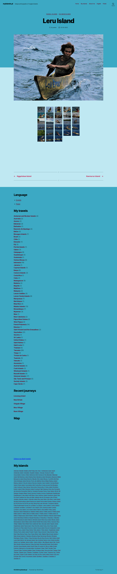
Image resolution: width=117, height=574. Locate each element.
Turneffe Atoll (52, 479)
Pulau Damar (26, 487)
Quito (40, 534)
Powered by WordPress (36, 570)
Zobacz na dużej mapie (22, 459)
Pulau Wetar (34, 534)
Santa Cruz (17, 542)
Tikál (59, 550)
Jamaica (17, 265)
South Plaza (34, 546)
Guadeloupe (18, 255)
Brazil (16, 237)
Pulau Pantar (29, 530)
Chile (16, 239)
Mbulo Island (55, 519)
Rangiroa (28, 536)
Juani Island (56, 499)
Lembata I (22, 507)
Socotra (17, 335)
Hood (17, 497)
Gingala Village (19, 404)
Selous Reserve (25, 544)
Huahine (21, 497)
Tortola (41, 552)
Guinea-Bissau (19, 260)
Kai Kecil (16, 501)
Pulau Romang (33, 538)
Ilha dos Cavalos (37, 483)
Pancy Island (22, 530)
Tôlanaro (29, 552)
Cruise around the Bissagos (50, 485)
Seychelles (18, 332)
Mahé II (31, 515)
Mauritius (17, 304)
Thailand (17, 348)
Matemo (26, 517)
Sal (25, 540)
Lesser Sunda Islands (22, 296)
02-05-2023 (64, 27)
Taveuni (16, 550)
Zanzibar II (46, 556)
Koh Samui (34, 503)
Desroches (34, 487)
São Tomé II (22, 556)
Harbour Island (42, 495)
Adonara (16, 471)
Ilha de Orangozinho (51, 528)
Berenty (29, 479)
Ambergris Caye (46, 471)
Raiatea (44, 534)
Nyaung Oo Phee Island (21, 528)
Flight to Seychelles (42, 509)
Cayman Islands (20, 268)
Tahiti (46, 548)
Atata (27, 475)
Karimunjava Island (24, 501)
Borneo (28, 481)
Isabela (37, 497)
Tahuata (50, 548)
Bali (19, 477)
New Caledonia (19, 317)
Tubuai (22, 554)
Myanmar (17, 312)
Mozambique (18, 309)
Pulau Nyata (53, 526)
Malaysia (17, 291)
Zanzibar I (39, 556)
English (99, 3)
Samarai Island (30, 540)
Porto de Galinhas (36, 481)
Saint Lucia (18, 345)
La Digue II (33, 505)
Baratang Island (41, 477)
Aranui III (47, 473)
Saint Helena (18, 343)
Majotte (17, 286)
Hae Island (25, 495)
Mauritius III (37, 517)
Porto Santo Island (23, 532)
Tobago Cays (22, 552)
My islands (84, 3)
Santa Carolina (55, 540)
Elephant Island (29, 489)
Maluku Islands (19, 306)
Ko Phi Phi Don (18, 503)
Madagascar (18, 281)
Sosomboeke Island (24, 546)
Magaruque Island (23, 515)
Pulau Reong (20, 534)
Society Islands (19, 381)
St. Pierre (46, 546)
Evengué (37, 489)
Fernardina (24, 491)
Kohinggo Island (21, 481)
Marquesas (18, 299)
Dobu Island (48, 487)
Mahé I (36, 515)
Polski (104, 3)
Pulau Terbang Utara (38, 550)
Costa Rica (18, 275)
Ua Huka (34, 554)
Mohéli (38, 522)
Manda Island (53, 515)
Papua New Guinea (21, 319)
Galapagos (18, 252)
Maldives (17, 288)
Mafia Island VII (53, 513)
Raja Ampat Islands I (52, 534)
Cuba (16, 278)
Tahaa (42, 548)
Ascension (18, 363)
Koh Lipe (39, 503)
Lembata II (29, 507)
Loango (54, 507)
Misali (34, 522)
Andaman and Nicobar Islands (25, 216)
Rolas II (22, 538)
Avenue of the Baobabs (45, 475)
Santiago (22, 542)
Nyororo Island (32, 528)
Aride (52, 473)
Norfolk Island (39, 526)
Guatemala (18, 257)
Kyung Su (27, 505)
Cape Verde (18, 384)
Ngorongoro (27, 526)
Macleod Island (18, 511)
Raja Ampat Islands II (20, 536)
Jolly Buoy (50, 499)
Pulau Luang (52, 509)
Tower (45, 552)
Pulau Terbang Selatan (25, 550)
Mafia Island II (40, 511)
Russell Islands (51, 14)
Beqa (25, 479)
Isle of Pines (53, 497)
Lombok (16, 509)
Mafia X (16, 515)
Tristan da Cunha (20, 355)
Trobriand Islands (53, 503)
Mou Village (18, 408)
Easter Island (17, 489)
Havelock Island (52, 495)
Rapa (38, 536)
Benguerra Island (19, 479)
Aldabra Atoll (27, 471)
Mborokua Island (46, 519)
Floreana (40, 491)
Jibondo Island (33, 499)
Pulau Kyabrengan (19, 505)
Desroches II (41, 487)
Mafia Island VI (44, 513)
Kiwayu (50, 501)
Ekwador (17, 242)
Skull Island (54, 544)
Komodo (45, 503)
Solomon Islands (65, 14)
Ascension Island (31, 556)
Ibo (25, 497)
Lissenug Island (19, 396)
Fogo (48, 491)
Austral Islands (19, 366)
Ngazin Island (54, 524)
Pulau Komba (50, 532)
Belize (16, 231)
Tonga (16, 353)
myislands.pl (8, 4)
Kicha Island (43, 501)
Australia (17, 219)
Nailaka (20, 524)
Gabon (16, 250)
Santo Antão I (30, 542)
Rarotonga (43, 536)
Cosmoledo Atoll (30, 485)
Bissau (46, 479)
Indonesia (17, 262)
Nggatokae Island (19, 526)
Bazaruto (54, 477)
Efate (23, 489)
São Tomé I (56, 542)
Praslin (31, 532)
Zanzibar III (52, 556)
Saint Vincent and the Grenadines (26, 330)
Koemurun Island (35, 501)
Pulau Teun (27, 534)
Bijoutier (34, 479)
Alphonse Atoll (33, 475)
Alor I (39, 471)
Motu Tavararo (52, 522)
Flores (45, 491)
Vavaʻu (52, 554)
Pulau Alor (35, 471)
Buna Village (18, 411)
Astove (23, 475)
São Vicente (17, 544)
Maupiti (31, 517)
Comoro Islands (19, 273)
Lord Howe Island (31, 509)
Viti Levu (56, 554)
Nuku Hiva (47, 526)
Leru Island (35, 507)
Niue (15, 314)
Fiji (15, 244)
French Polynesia (20, 324)
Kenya (16, 270)
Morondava (44, 522)
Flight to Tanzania (33, 491)
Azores (16, 221)
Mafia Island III (48, 511)
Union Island (46, 554)
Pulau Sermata (35, 544)
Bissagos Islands (20, 234)
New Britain (18, 400)
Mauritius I (51, 517)
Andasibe (26, 473)
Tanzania (17, 350)
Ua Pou (40, 554)
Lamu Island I (56, 505)
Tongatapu (35, 552)
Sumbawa (38, 548)
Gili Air (56, 491)
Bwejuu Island (53, 481)
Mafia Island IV (18, 513)
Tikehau (16, 552)
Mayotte (40, 515)
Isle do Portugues (44, 497)
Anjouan (42, 473)
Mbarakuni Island (23, 519)
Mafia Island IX (27, 513)
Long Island (22, 509)
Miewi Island (29, 522)
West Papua (18, 322)
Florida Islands (19, 247)
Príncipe (16, 556)
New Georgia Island (44, 524)
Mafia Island (56, 511)
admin (54, 27)
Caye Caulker (46, 483)
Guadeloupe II (18, 495)
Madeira (17, 283)
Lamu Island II (47, 505)
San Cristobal (39, 540)
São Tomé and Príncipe (22, 379)
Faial (41, 489)
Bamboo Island (24, 477)
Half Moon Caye (33, 495)
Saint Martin (20, 540)
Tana (54, 548)
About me (92, 3)
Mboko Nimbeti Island (34, 519)
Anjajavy (36, 473)
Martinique (18, 301)
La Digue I (40, 505)
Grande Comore (41, 493)
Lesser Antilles (19, 293)
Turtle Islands (28, 554)
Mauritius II (44, 517)
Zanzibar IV (17, 558)
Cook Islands (18, 368)
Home (77, 3)
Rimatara (54, 536)
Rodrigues (17, 538)
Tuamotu (17, 358)
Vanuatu (17, 361)
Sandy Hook (47, 540)
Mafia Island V (35, 513)
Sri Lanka (17, 337)
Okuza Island (41, 528)
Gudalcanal (49, 493)
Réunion (17, 327)
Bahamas (17, 224)
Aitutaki (21, 471)
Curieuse (19, 487)
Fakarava (45, 489)
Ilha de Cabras (27, 483)
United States (19, 340)
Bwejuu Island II (18, 483)
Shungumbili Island (44, 544)
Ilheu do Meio (30, 497)
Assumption (17, 475)
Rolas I (27, 538)
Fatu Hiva (51, 489)
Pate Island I (45, 530)
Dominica (55, 487)
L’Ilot (40, 507)
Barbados (17, 226)
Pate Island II (37, 530)
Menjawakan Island (19, 522)
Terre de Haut (48, 550)
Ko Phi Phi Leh (26, 503)
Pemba (16, 532)
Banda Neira (32, 477)
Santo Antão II (38, 542)
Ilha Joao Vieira (42, 499)
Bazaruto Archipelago (22, 229)
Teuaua (55, 550)
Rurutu (47, 538)
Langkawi (16, 507)
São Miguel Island (48, 542)
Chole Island (21, 485)
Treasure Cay (52, 552)
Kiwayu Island (56, 501)
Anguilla (32, 473)
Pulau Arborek (42, 532)
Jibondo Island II (24, 499)
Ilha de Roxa (41, 538)
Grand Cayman (31, 493)
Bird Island (40, 479)
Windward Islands (20, 371)
